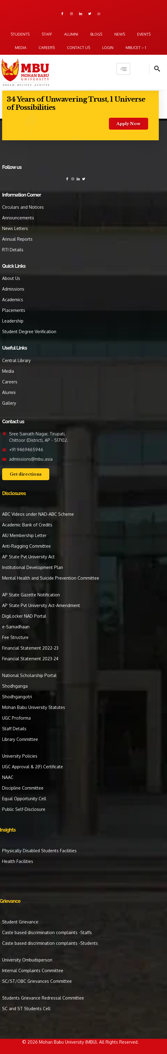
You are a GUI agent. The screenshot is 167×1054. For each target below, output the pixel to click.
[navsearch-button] (154, 69)
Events (144, 34)
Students (20, 34)
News (119, 34)
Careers (47, 47)
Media (20, 47)
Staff (47, 34)
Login (107, 47)
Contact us (78, 47)
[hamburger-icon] (123, 69)
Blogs (96, 34)
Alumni (71, 34)
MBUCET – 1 (136, 47)
